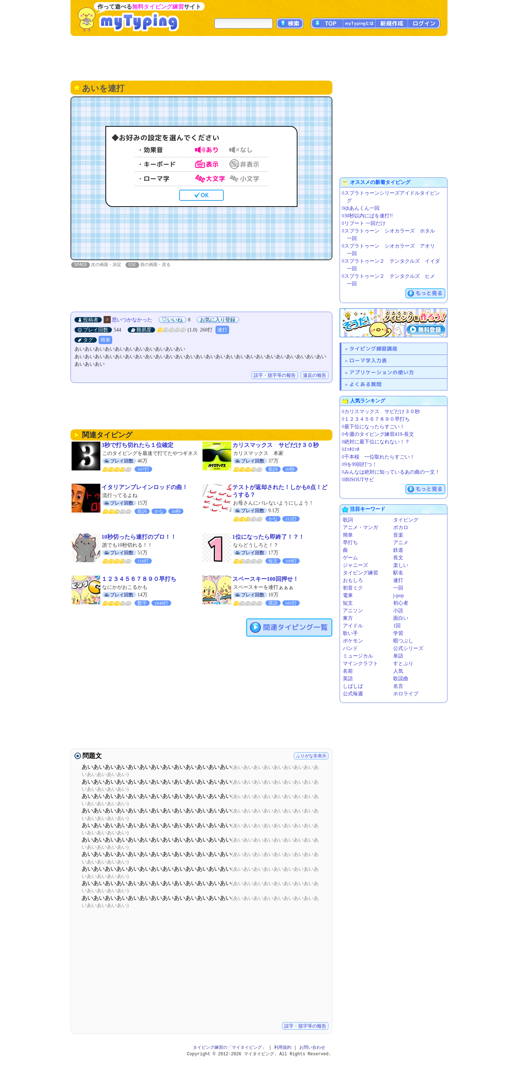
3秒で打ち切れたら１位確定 (137, 445)
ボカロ (400, 527)
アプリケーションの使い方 (381, 372)
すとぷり (403, 663)
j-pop (398, 595)
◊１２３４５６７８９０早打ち (376, 419)
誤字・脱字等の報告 (275, 375)
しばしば (353, 686)
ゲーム (350, 557)
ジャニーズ (355, 565)
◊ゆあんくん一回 (361, 208)
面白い (400, 618)
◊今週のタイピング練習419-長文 (378, 434)
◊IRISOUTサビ (358, 479)
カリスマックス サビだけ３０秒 (275, 445)
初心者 (400, 603)
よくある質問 (365, 384)
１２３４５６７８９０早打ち (138, 579)
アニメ (400, 542)
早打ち (350, 542)
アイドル (353, 625)
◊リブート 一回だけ (364, 223)
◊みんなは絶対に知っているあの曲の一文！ (391, 472)
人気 (398, 671)
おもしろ (353, 580)
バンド (350, 648)
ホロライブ (405, 693)
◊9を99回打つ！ (359, 464)
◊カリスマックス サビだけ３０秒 (381, 411)
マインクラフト (360, 663)
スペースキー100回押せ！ (265, 579)
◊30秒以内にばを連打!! (367, 215)
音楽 (398, 535)
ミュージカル (358, 656)
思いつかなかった (132, 320)
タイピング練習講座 (373, 348)
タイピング (405, 520)
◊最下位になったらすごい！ (373, 426)
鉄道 (398, 550)
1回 (397, 625)
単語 (398, 656)
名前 (348, 671)
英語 (348, 678)
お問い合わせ (312, 1048)
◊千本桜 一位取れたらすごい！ (378, 457)
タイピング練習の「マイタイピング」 (229, 1048)
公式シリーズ (408, 648)
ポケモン (353, 641)
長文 (398, 557)
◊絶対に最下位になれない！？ (376, 441)
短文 (348, 603)
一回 (398, 588)
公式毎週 (353, 693)
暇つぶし (403, 641)
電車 (348, 595)
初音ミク (353, 588)
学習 (398, 633)
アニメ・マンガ (360, 527)
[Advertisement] (259, 57)
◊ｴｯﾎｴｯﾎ (350, 449)
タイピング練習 (360, 573)
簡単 (105, 340)
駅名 (398, 573)
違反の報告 (314, 375)
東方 (348, 618)
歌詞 (348, 520)
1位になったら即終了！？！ (268, 537)
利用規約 (282, 1048)
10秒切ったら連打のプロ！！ (138, 537)
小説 (398, 610)
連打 (222, 330)
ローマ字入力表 (368, 360)
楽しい (400, 565)
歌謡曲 (400, 678)
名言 (398, 686)
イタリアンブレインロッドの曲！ (144, 487)
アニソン (353, 610)
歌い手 (350, 633)
